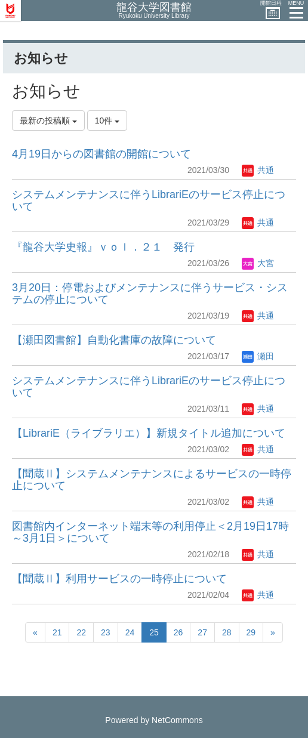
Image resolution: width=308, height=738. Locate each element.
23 (105, 632)
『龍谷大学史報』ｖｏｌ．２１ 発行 (103, 247)
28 (227, 632)
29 (251, 632)
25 (154, 632)
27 (202, 632)
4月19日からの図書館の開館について (101, 154)
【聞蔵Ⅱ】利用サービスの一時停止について (119, 579)
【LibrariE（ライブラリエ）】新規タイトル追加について (148, 433)
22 (81, 632)
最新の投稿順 (48, 120)
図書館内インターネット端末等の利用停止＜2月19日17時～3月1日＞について (150, 532)
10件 (107, 120)
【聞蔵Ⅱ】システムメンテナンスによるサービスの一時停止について (151, 480)
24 (130, 632)
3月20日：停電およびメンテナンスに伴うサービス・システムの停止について (150, 293)
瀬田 (258, 356)
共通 (258, 170)
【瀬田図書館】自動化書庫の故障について (114, 340)
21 (57, 632)
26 (178, 632)
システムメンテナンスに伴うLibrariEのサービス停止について (148, 200)
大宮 (258, 263)
